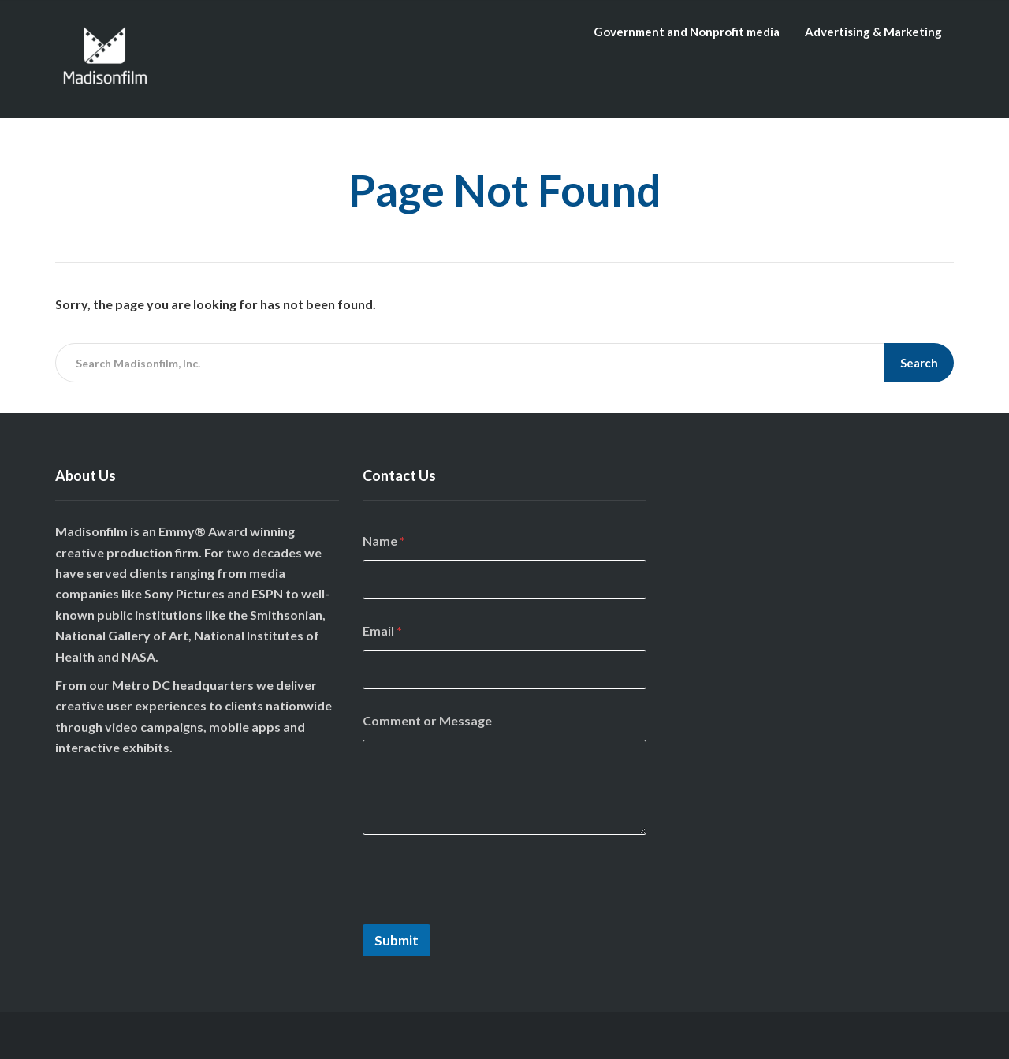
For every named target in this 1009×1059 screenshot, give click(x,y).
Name (384, 540)
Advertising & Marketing (873, 31)
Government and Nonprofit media (687, 31)
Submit (396, 940)
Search (919, 363)
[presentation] (482, 914)
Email (382, 630)
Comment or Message (427, 720)
